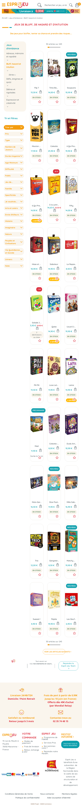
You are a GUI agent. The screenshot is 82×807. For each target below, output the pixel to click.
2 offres (37, 221)
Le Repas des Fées (71, 264)
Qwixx (54, 326)
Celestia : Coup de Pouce (54, 443)
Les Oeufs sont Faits (71, 619)
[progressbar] (54, 47)
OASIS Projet (35, 804)
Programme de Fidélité (49, 738)
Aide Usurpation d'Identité (58, 797)
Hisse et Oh (36, 264)
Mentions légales (69, 794)
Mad (37, 446)
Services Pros (49, 742)
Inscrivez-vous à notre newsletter (70, 744)
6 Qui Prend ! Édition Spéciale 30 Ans (71, 146)
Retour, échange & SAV (30, 751)
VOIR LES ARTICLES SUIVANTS (54, 652)
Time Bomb (54, 88)
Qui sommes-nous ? (49, 747)
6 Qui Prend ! (36, 205)
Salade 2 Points (36, 322)
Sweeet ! (37, 619)
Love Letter (54, 385)
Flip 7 (36, 88)
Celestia (54, 146)
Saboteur (54, 264)
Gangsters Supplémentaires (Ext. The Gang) (54, 560)
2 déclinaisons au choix (36, 334)
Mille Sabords (71, 502)
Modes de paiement (27, 742)
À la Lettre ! (54, 205)
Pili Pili (36, 385)
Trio (36, 560)
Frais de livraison (31, 746)
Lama (71, 385)
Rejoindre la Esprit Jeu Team (68, 664)
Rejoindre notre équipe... (50, 752)
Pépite (54, 619)
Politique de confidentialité (27, 797)
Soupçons (71, 88)
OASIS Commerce (45, 804)
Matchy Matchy (71, 560)
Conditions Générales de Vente (19, 794)
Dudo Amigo (71, 443)
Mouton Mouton (36, 146)
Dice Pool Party (54, 502)
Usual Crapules (71, 326)
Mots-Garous (36, 502)
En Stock (37, 97)
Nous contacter (47, 794)
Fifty (71, 205)
